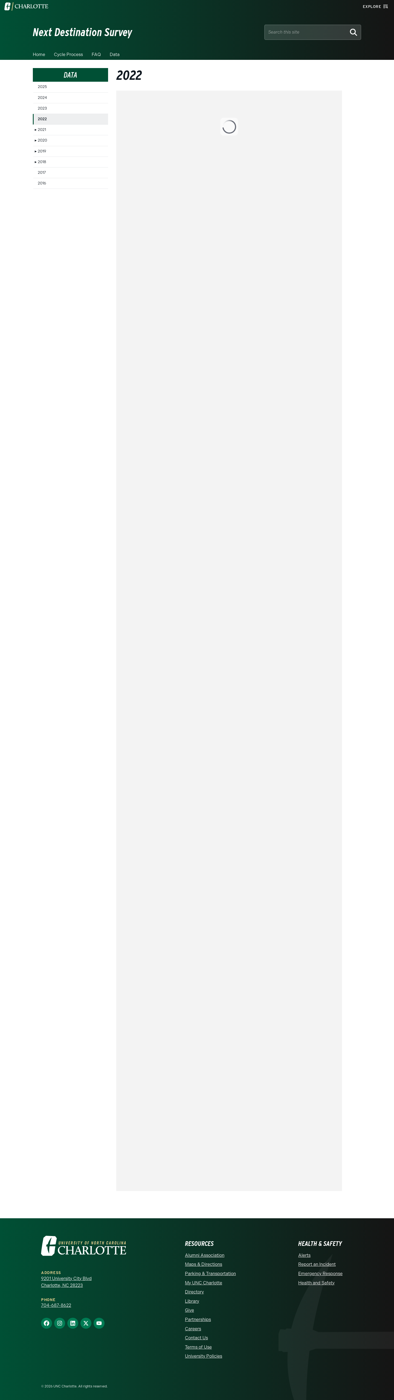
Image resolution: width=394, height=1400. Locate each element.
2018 (42, 162)
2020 (42, 140)
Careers (193, 1328)
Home (39, 54)
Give (189, 1310)
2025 (42, 86)
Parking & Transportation (210, 1273)
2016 (42, 183)
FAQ (96, 54)
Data (115, 54)
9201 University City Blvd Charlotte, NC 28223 (66, 1282)
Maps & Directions (203, 1264)
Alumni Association (204, 1255)
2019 (42, 151)
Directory (194, 1292)
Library (192, 1301)
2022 (42, 119)
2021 (42, 129)
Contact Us (196, 1337)
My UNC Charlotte (203, 1282)
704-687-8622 (56, 1305)
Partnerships (198, 1319)
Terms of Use (198, 1347)
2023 (42, 108)
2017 (42, 172)
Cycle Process (68, 54)
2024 (42, 97)
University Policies (203, 1356)
